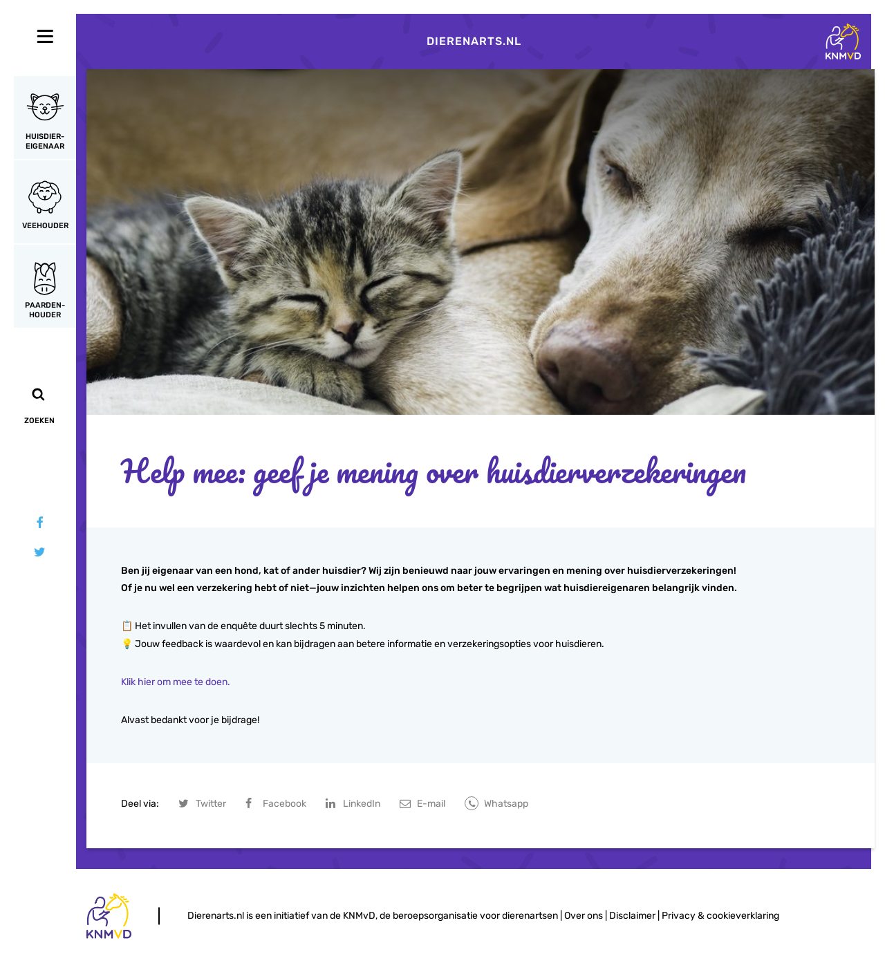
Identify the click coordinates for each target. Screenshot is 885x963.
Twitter (211, 804)
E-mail (431, 804)
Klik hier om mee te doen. (175, 682)
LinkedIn (361, 804)
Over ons (583, 916)
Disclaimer (632, 916)
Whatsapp (506, 804)
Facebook (284, 804)
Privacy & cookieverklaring (720, 916)
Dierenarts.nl (474, 41)
